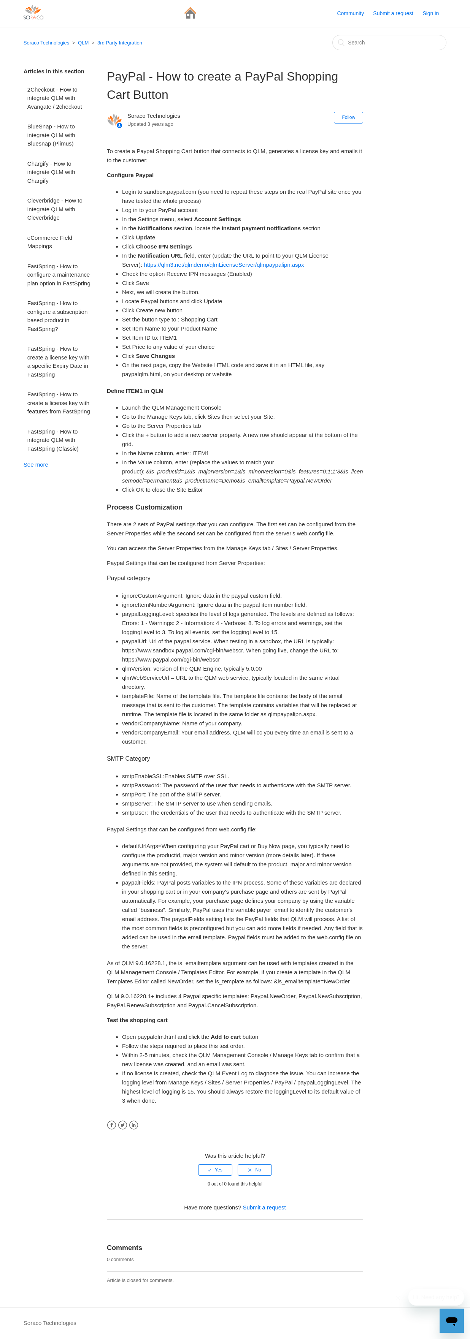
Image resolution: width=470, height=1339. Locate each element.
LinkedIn (133, 1125)
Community (350, 13)
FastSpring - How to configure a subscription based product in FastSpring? (57, 316)
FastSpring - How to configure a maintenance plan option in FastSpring (59, 274)
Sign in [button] (430, 13)
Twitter (122, 1125)
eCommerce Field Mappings (49, 242)
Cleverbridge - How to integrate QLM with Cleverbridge (55, 209)
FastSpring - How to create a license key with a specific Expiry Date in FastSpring (58, 361)
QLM (83, 43)
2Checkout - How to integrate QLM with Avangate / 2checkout (54, 98)
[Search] (389, 42)
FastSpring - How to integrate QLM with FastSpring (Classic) (53, 440)
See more (36, 464)
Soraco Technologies (46, 43)
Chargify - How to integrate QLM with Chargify (51, 172)
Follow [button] (348, 117)
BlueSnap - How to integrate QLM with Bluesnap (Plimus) (51, 135)
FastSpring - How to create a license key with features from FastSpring (58, 403)
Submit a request (393, 13)
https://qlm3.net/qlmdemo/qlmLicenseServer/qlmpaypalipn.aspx (224, 264)
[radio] (215, 1170)
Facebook (111, 1125)
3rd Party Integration (119, 43)
